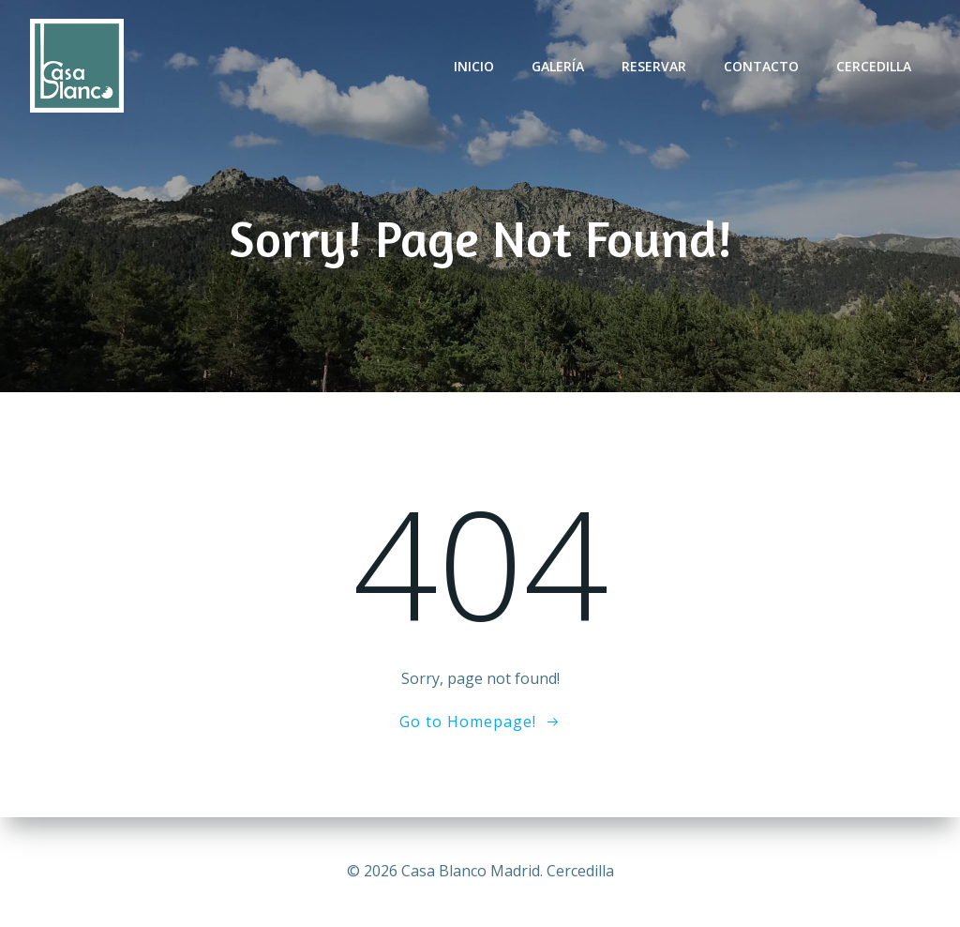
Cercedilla (873, 66)
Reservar (654, 66)
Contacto (761, 66)
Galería (558, 66)
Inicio (474, 66)
